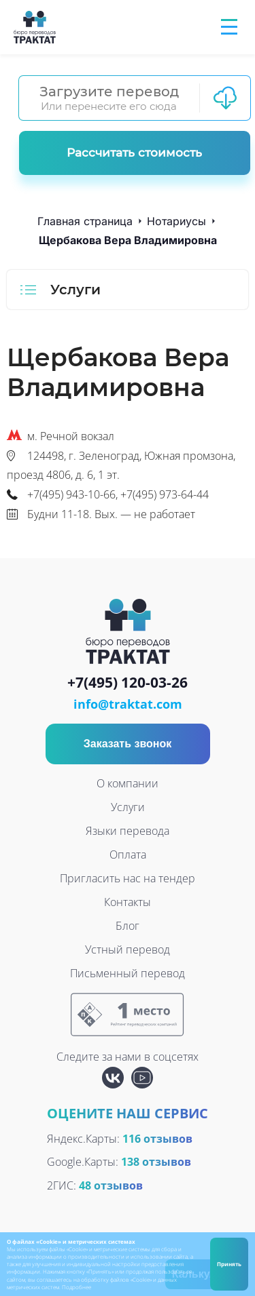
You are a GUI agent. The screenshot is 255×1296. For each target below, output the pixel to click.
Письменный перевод (127, 973)
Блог (127, 925)
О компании (127, 783)
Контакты (127, 902)
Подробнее (76, 1287)
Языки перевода (127, 830)
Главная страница (85, 221)
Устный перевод (127, 949)
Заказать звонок (128, 743)
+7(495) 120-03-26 (127, 683)
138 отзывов (156, 1161)
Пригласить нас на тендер (127, 878)
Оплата (127, 854)
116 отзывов (157, 1138)
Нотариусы (176, 221)
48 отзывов (111, 1185)
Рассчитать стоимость (134, 152)
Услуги (128, 807)
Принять (229, 1264)
